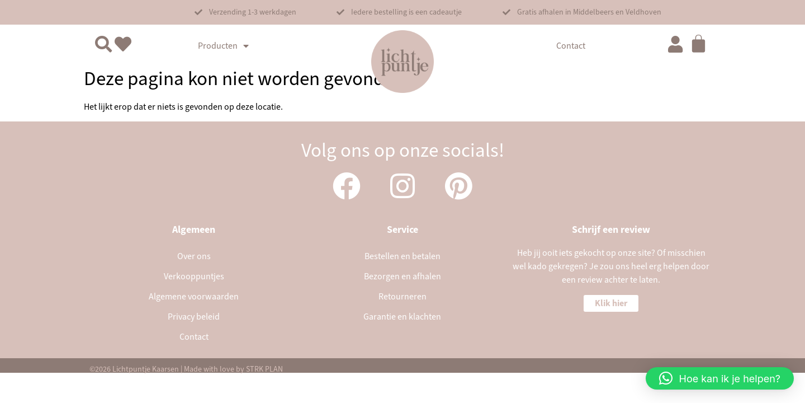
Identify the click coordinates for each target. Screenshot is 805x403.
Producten (223, 46)
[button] (245, 12)
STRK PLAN (264, 369)
